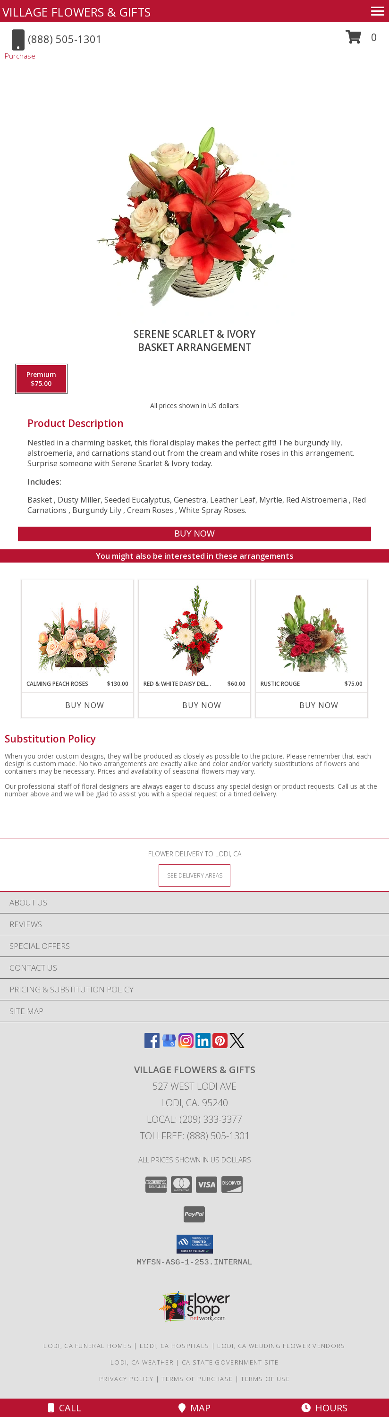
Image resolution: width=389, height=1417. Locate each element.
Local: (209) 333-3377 (194, 1119)
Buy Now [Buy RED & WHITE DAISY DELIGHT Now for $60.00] (201, 705)
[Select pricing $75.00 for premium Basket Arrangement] (41, 379)
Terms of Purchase (197, 1378)
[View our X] (237, 1045)
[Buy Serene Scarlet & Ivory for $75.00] (194, 534)
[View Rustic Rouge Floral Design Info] (311, 629)
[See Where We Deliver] (194, 875)
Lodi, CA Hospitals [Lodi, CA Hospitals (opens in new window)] (174, 1345)
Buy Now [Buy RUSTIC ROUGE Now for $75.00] (318, 705)
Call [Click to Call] (64, 1407)
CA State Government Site (230, 1362)
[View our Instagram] (186, 1045)
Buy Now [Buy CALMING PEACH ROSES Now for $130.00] (84, 705)
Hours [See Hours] (324, 1407)
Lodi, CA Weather (142, 1362)
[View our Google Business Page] (169, 1045)
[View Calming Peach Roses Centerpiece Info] (77, 630)
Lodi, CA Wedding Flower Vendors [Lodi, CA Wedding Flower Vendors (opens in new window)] (281, 1345)
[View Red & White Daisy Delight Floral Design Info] (194, 629)
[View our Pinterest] (220, 1045)
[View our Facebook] (152, 1045)
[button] (361, 40)
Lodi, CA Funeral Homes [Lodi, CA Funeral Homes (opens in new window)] (87, 1345)
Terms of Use (265, 1378)
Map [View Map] (194, 1407)
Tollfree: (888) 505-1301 (195, 1135)
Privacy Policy (126, 1378)
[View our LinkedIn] (203, 1045)
